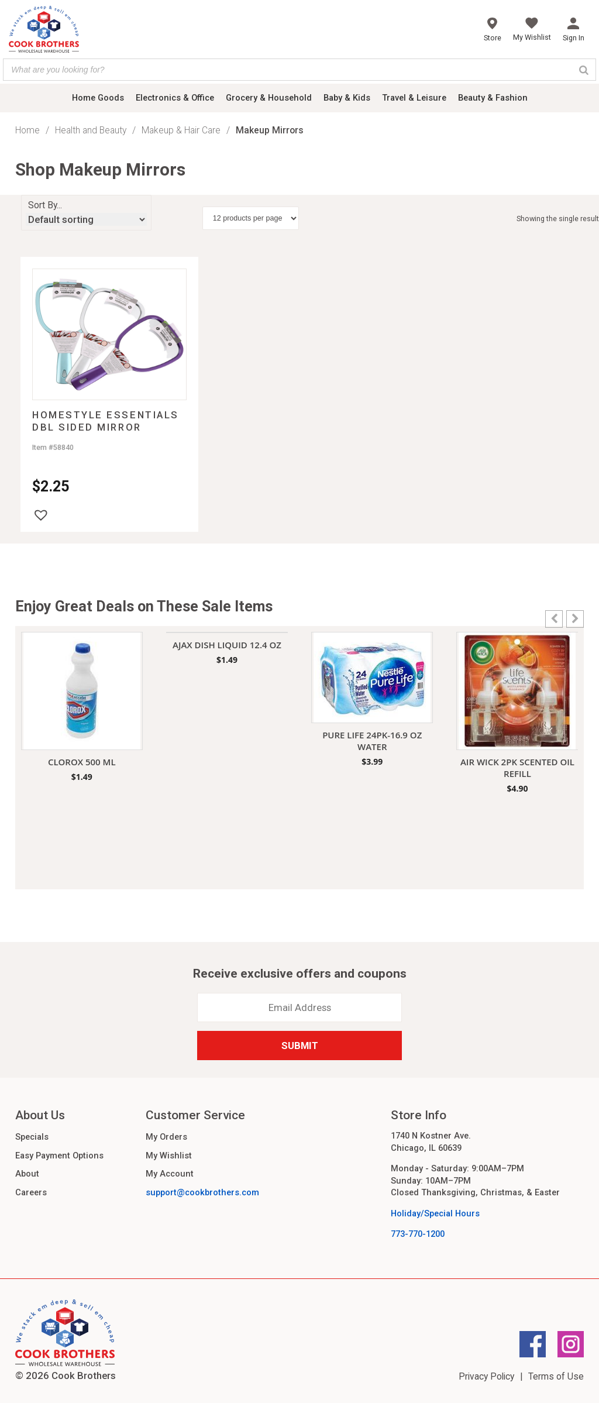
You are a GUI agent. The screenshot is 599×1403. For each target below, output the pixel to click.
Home (27, 130)
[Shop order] (86, 219)
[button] (41, 515)
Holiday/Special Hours (435, 1213)
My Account (170, 1173)
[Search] (583, 69)
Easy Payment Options (59, 1155)
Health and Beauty (90, 130)
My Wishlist (169, 1155)
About (27, 1173)
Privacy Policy (486, 1376)
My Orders (166, 1137)
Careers (31, 1192)
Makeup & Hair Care (181, 130)
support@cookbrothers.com (202, 1192)
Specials (32, 1137)
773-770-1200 (418, 1234)
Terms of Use (556, 1376)
